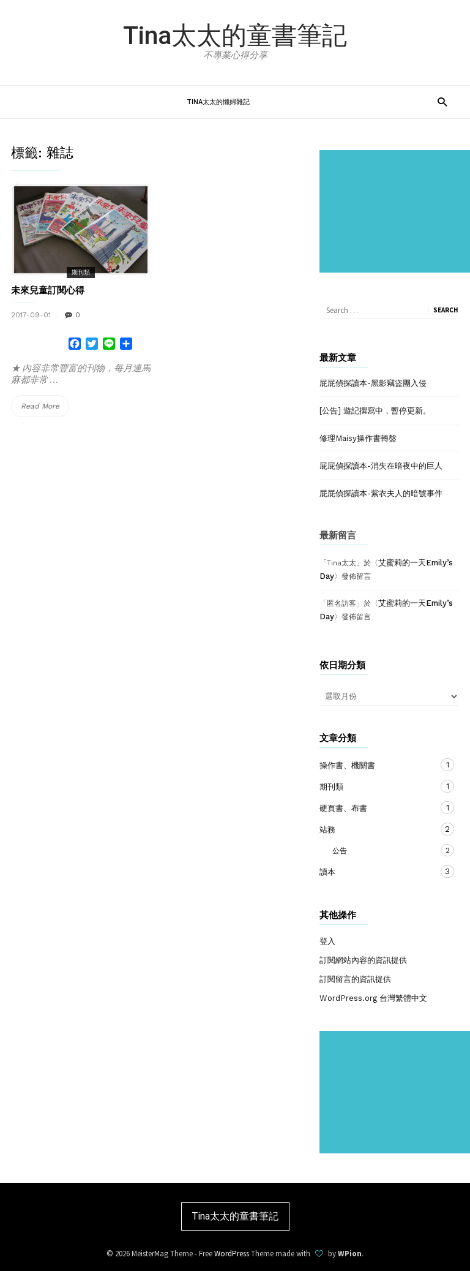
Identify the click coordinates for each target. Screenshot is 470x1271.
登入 (327, 941)
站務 (377, 829)
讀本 (377, 871)
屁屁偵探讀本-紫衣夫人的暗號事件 (380, 493)
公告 (371, 850)
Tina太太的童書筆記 (235, 35)
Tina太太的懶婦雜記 (218, 102)
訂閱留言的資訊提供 (355, 979)
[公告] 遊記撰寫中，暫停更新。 (375, 410)
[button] (442, 101)
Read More (44, 406)
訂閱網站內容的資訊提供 (363, 960)
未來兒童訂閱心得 (47, 290)
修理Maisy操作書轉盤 (358, 438)
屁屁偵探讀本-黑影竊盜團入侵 (373, 383)
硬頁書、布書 (377, 807)
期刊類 (81, 272)
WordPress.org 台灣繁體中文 (373, 998)
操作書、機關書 (377, 764)
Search (445, 310)
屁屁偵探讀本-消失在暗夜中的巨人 (380, 465)
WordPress (231, 1253)
